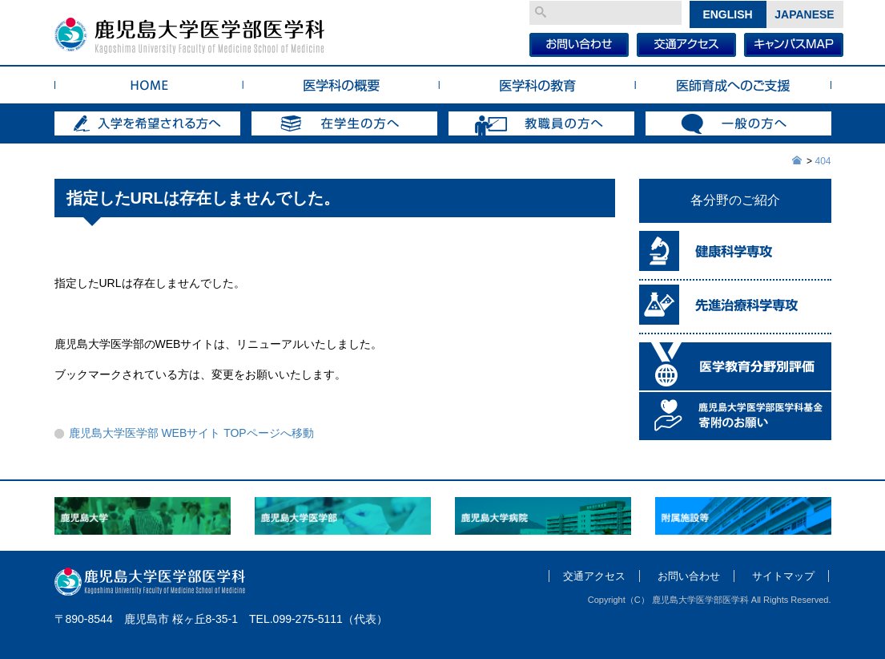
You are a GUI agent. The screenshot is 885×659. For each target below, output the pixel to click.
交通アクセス (594, 576)
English (727, 14)
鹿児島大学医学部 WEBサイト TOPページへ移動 (191, 433)
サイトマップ (783, 576)
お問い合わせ (689, 576)
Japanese (804, 14)
